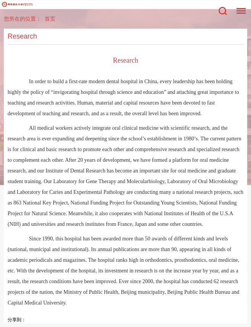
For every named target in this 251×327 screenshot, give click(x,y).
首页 (50, 19)
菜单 (239, 7)
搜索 (222, 11)
